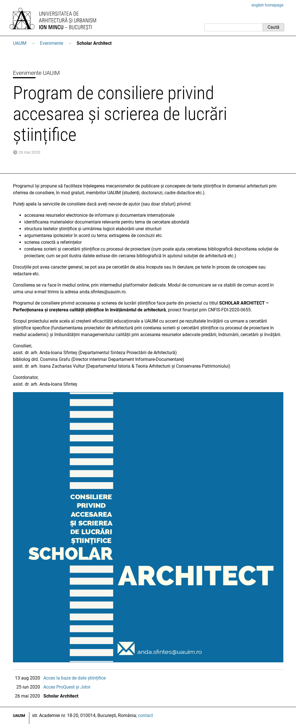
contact (145, 715)
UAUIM (19, 43)
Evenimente (51, 43)
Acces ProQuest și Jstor (66, 687)
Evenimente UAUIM (36, 73)
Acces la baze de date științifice (74, 678)
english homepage (267, 5)
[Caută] (233, 27)
